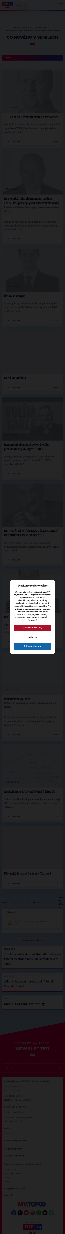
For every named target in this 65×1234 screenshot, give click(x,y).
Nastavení (32, 637)
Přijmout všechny (32, 646)
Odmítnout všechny (32, 628)
